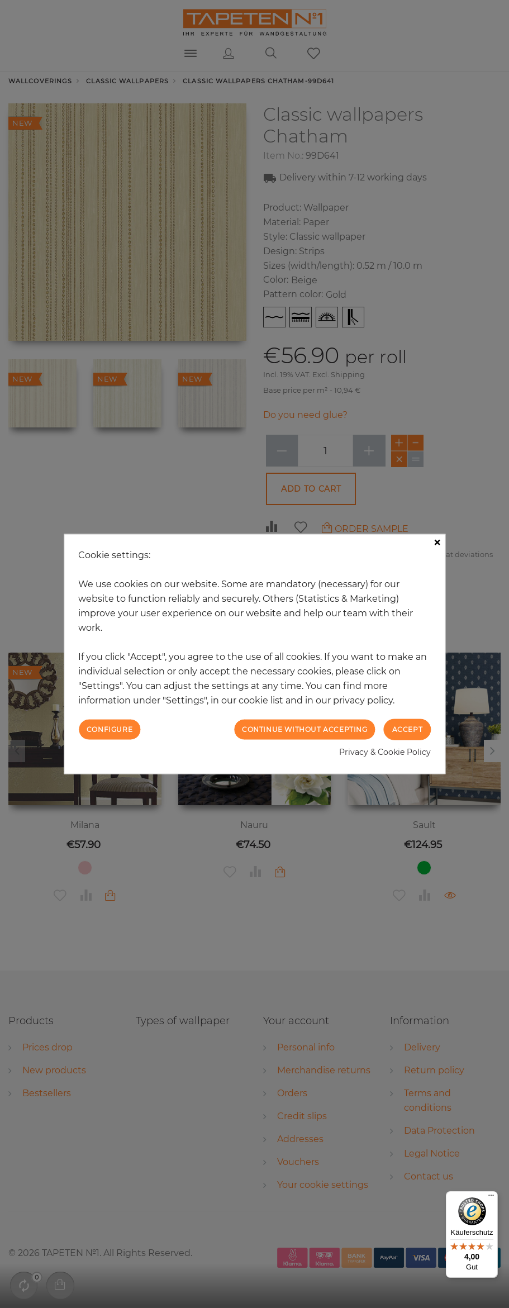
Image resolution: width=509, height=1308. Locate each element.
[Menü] (491, 1198)
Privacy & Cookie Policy (385, 752)
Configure (109, 729)
